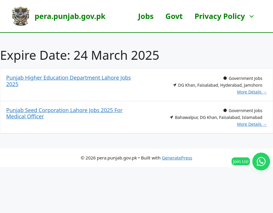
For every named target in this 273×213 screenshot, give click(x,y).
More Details (252, 92)
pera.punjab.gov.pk (70, 16)
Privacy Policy (228, 16)
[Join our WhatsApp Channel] (261, 161)
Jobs (146, 16)
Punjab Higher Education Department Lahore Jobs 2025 (68, 81)
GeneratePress (177, 158)
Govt (173, 16)
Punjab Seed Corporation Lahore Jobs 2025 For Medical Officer (64, 113)
